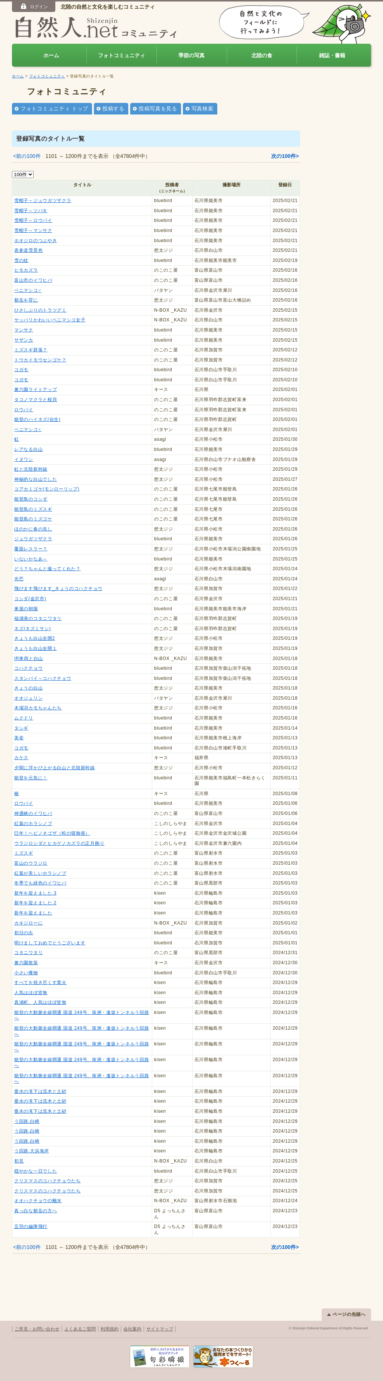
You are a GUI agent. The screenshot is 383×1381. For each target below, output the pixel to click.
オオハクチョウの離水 (38, 1200)
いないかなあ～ (31, 559)
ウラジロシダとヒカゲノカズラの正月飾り (59, 843)
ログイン (34, 6)
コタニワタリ (28, 952)
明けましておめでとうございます (50, 942)
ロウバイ (23, 409)
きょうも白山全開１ (35, 648)
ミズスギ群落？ (31, 349)
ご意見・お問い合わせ (37, 1329)
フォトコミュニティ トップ (54, 108)
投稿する (113, 108)
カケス (21, 757)
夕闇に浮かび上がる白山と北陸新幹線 (54, 767)
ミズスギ (23, 853)
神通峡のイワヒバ (33, 813)
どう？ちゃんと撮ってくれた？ (47, 568)
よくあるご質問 (80, 1329)
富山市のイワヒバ (33, 280)
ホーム (51, 55)
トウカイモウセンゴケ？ (40, 360)
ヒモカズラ (26, 270)
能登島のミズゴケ (33, 519)
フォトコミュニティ (121, 55)
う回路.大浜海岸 (31, 1151)
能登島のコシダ (31, 499)
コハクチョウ (28, 668)
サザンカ (23, 340)
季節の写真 (191, 55)
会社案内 (132, 1329)
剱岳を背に (26, 300)
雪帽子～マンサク (33, 230)
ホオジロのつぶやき (35, 240)
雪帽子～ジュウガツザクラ (42, 200)
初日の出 (23, 932)
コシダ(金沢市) (30, 598)
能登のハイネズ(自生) (37, 419)
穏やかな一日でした (35, 1171)
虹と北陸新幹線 (31, 469)
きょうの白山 (28, 688)
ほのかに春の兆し (33, 529)
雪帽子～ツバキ (31, 210)
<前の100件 (27, 156)
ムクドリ (23, 718)
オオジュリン (28, 698)
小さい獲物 (26, 972)
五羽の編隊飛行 (31, 1226)
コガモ (21, 369)
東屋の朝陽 (26, 608)
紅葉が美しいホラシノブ (40, 873)
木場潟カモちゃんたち (38, 708)
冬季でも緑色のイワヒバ (40, 883)
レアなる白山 (28, 449)
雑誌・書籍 (332, 55)
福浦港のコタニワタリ (38, 618)
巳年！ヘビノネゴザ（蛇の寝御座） (52, 833)
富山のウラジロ (31, 863)
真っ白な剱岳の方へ (35, 1210)
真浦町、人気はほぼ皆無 (40, 1002)
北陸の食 (261, 55)
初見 (19, 1161)
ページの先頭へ (346, 1314)
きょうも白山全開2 (34, 638)
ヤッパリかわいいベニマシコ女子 (50, 320)
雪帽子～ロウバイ (33, 220)
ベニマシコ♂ (28, 290)
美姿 (19, 737)
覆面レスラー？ (31, 549)
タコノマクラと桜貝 (35, 399)
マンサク (23, 330)
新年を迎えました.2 (35, 902)
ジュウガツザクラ (33, 538)
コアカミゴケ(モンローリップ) (47, 489)
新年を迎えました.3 (35, 893)
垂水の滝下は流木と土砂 (40, 1091)
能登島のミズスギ (33, 509)
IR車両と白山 (28, 658)
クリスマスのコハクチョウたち (47, 1180)
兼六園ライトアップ (35, 389)
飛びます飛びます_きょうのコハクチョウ (58, 588)
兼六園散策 (26, 962)
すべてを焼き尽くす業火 (40, 982)
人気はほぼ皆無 (31, 992)
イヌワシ (23, 459)
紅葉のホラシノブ (33, 823)
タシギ (21, 728)
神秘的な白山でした (35, 479)
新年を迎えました (33, 913)
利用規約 (110, 1329)
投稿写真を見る (158, 108)
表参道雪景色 (28, 250)
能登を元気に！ (31, 777)
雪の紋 (21, 260)
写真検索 (203, 108)
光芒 (19, 578)
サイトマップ (159, 1329)
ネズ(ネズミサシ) (32, 628)
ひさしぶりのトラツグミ (40, 310)
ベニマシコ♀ (28, 429)
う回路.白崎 (27, 1121)
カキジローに (28, 923)
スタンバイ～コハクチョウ (42, 678)
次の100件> (285, 156)
